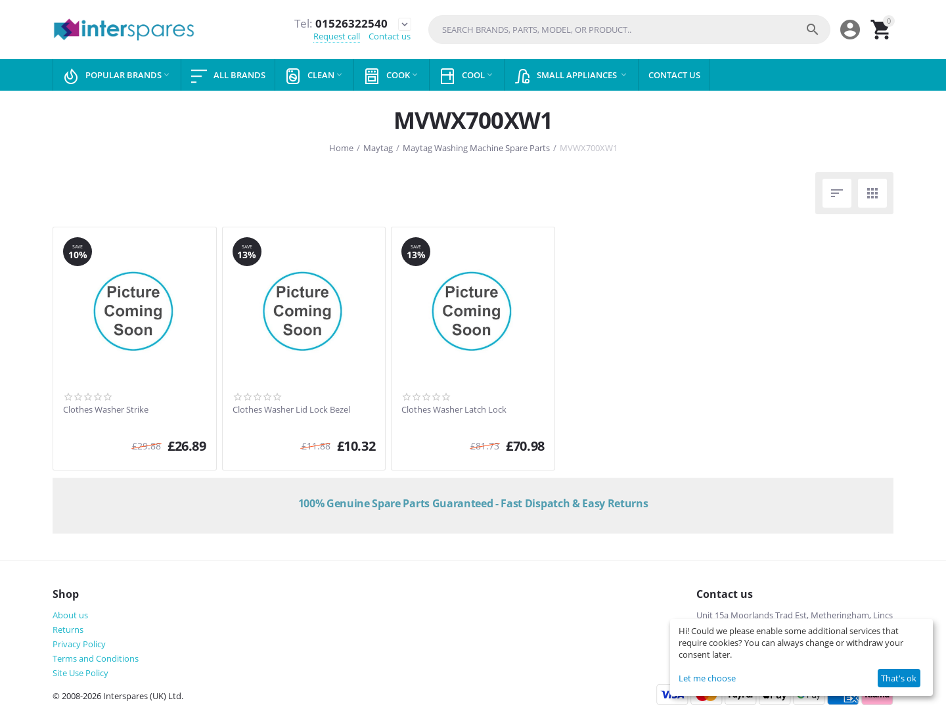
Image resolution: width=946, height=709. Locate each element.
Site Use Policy (80, 673)
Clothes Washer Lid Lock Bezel (291, 410)
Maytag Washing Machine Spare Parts (476, 148)
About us (70, 615)
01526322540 (340, 23)
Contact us (390, 37)
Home (341, 148)
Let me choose (707, 678)
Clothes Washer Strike (105, 410)
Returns (68, 629)
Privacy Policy (79, 644)
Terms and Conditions (96, 658)
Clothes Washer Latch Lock (454, 410)
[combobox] (629, 29)
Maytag (378, 148)
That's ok (898, 678)
